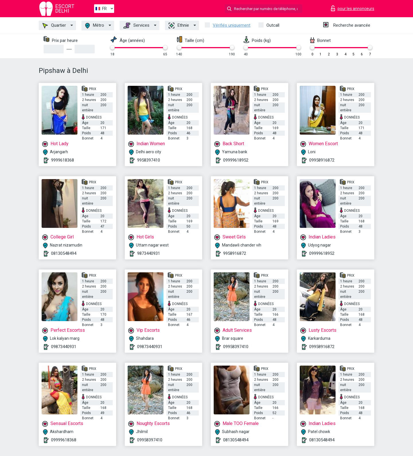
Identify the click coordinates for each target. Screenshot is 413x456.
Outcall (272, 25)
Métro (94, 26)
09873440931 (63, 346)
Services (136, 25)
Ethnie (179, 25)
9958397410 (148, 160)
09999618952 (235, 160)
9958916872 (234, 253)
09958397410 (235, 346)
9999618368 (62, 160)
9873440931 (148, 253)
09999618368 (63, 440)
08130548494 (63, 253)
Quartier (54, 25)
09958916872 (321, 160)
